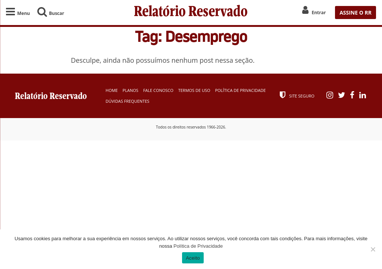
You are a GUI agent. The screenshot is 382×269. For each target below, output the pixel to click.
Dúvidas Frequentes (127, 101)
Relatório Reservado (191, 12)
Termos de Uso (194, 90)
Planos (130, 90)
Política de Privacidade (240, 90)
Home (112, 90)
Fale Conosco (158, 90)
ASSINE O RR (355, 12)
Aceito (193, 258)
